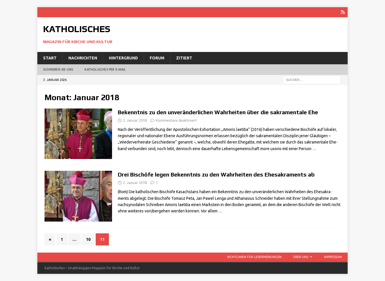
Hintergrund (123, 58)
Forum (157, 58)
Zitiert (184, 58)
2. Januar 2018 (135, 120)
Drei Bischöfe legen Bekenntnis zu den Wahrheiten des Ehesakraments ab (216, 174)
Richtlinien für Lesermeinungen (254, 257)
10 (88, 239)
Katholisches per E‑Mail (105, 69)
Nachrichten (82, 58)
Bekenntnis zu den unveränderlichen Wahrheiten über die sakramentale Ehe (218, 112)
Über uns (300, 257)
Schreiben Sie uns (58, 69)
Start (50, 58)
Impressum (333, 257)
